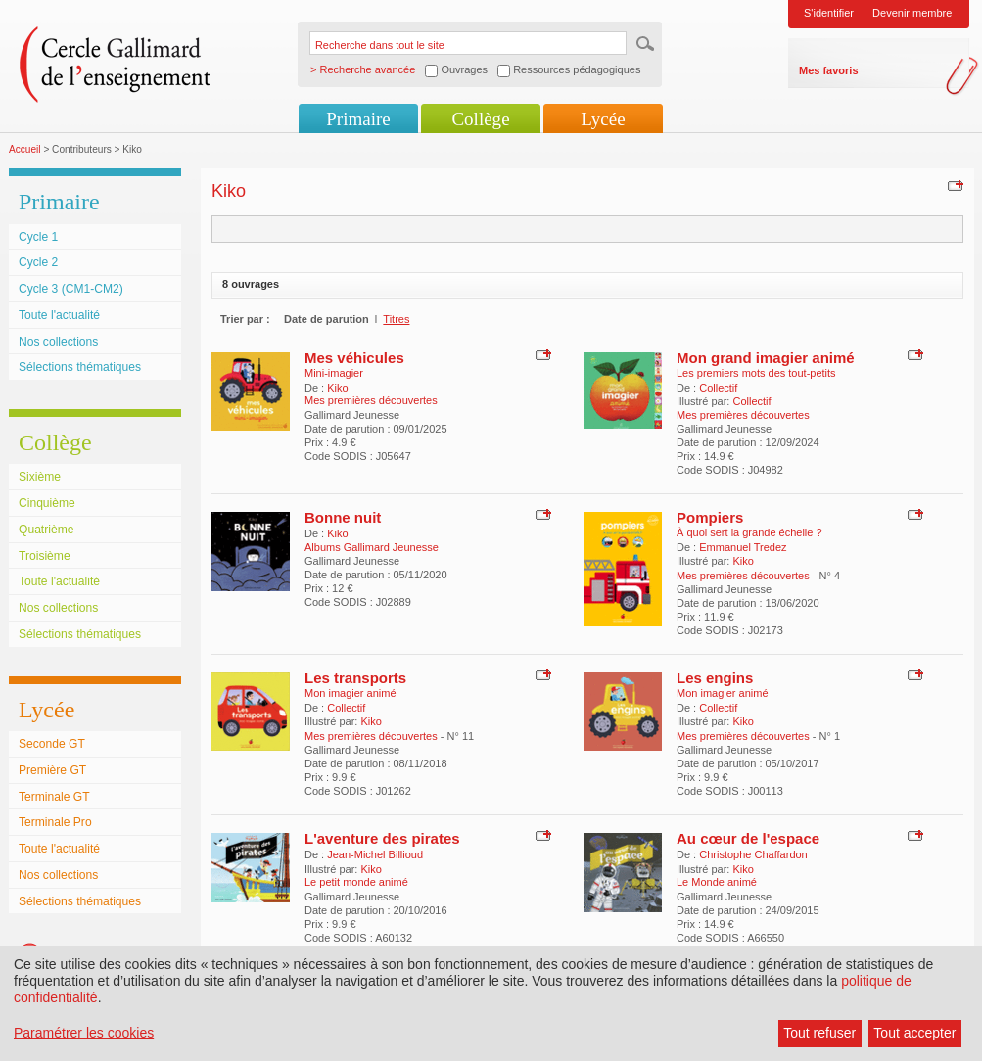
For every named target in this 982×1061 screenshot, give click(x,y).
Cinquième (47, 503)
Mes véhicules (354, 357)
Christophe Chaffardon (753, 854)
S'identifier (829, 13)
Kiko (337, 387)
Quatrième (46, 529)
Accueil (25, 149)
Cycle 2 (38, 262)
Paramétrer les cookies (84, 1032)
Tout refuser (819, 1032)
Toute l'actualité (59, 315)
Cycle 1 (38, 237)
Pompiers (710, 517)
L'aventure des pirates (382, 838)
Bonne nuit (342, 517)
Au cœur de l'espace (748, 838)
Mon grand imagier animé (766, 357)
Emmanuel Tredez (742, 547)
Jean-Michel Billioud (375, 854)
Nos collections (58, 341)
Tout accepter (914, 1032)
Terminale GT (54, 797)
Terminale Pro (55, 822)
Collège (480, 119)
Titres (396, 319)
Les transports (355, 677)
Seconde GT (52, 744)
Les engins (715, 677)
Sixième (40, 477)
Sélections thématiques (80, 367)
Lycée (603, 119)
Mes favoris (829, 70)
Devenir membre (912, 13)
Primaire (358, 119)
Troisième (44, 556)
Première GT (52, 770)
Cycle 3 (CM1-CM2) (71, 289)
